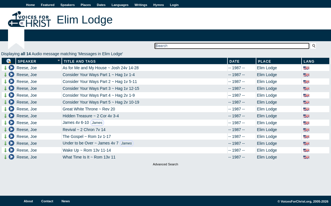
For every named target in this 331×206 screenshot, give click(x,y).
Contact (47, 201)
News (66, 201)
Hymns (158, 5)
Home (30, 5)
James (97, 123)
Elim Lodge (267, 68)
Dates (101, 5)
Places (86, 5)
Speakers (67, 5)
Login (174, 5)
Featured (47, 5)
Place (264, 62)
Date (234, 62)
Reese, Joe (27, 68)
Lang (309, 62)
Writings (140, 5)
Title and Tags (80, 62)
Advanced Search (165, 164)
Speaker (27, 62)
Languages (120, 5)
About (28, 201)
